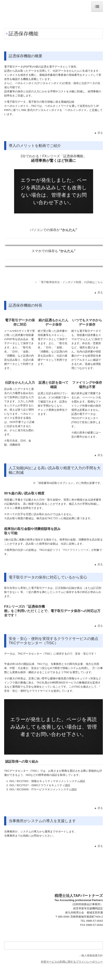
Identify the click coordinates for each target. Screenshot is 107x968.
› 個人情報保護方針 (91, 955)
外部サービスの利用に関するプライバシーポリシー (72, 961)
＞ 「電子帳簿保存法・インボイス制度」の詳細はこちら (69, 282)
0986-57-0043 (94, 920)
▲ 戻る (98, 132)
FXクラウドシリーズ (76, 549)
